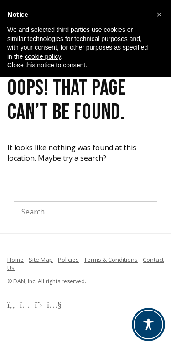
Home (15, 259)
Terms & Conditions (111, 259)
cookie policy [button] (43, 56)
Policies (68, 259)
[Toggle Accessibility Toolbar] (148, 324)
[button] (159, 14)
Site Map (41, 259)
